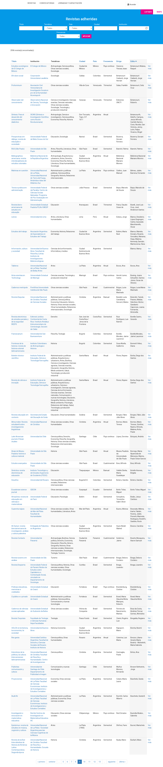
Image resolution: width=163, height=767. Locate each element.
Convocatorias (47, 3)
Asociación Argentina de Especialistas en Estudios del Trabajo (38, 234)
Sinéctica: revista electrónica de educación (18, 472)
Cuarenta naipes (17, 509)
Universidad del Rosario (39, 480)
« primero (41, 762)
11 (89, 762)
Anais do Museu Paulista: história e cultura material (18, 453)
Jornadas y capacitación (70, 3)
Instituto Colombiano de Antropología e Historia (38, 345)
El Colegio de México (38, 66)
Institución (123, 24)
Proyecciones (16, 679)
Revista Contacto (18, 538)
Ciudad (97, 24)
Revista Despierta (18, 565)
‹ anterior (51, 762)
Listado (148, 12)
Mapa (159, 12)
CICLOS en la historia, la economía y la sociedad (19, 630)
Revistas (32, 3)
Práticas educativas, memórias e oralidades (19, 589)
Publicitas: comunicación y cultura (17, 669)
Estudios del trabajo (19, 232)
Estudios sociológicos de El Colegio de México (19, 68)
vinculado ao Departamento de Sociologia (37, 579)
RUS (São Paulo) (17, 149)
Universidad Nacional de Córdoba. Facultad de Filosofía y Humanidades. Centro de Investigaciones (39, 657)
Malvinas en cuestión (19, 171)
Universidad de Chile (38, 437)
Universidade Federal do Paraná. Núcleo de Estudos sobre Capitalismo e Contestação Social (38, 570)
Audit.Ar (14, 696)
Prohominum (16, 85)
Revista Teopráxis (18, 618)
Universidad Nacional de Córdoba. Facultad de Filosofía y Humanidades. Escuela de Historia (39, 745)
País (70, 24)
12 (95, 762)
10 (84, 762)
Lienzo (14, 217)
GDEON (33, 490)
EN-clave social (17, 76)
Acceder (131, 4)
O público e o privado (19, 597)
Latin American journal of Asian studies (17, 439)
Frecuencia (61, 32)
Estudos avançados (19, 463)
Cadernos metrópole (19, 287)
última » (122, 762)
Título (21, 24)
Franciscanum (17, 334)
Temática (48, 24)
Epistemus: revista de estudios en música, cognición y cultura (19, 727)
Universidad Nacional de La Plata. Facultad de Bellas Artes (38, 268)
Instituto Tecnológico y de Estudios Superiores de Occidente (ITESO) (39, 472)
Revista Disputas (18, 297)
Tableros (14, 266)
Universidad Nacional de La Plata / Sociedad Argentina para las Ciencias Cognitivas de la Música (39, 730)
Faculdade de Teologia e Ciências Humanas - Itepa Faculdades (39, 620)
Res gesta (15, 638)
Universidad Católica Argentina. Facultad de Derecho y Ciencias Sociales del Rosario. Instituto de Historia (39, 643)
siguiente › (112, 762)
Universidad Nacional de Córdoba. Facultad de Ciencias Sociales (38, 299)
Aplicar (86, 36)
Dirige (118, 61)
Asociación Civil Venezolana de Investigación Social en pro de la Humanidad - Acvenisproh (39, 90)
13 (100, 762)
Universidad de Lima (38, 217)
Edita (133, 61)
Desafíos (14, 480)
